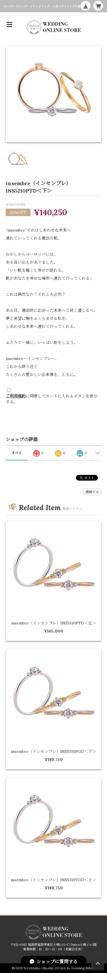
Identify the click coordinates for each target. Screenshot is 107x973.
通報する (92, 492)
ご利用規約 (16, 396)
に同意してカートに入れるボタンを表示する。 (52, 398)
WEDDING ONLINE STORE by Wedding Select (59, 968)
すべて (16, 453)
